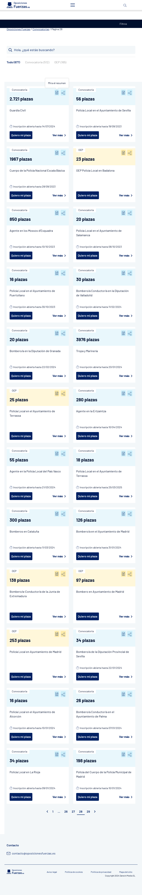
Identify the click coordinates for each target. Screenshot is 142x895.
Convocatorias (41, 29)
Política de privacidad (101, 872)
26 (65, 811)
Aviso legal (52, 872)
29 (88, 811)
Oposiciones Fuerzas (18, 29)
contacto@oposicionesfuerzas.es (33, 853)
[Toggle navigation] (73, 5)
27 (73, 811)
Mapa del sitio (125, 872)
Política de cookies (74, 872)
